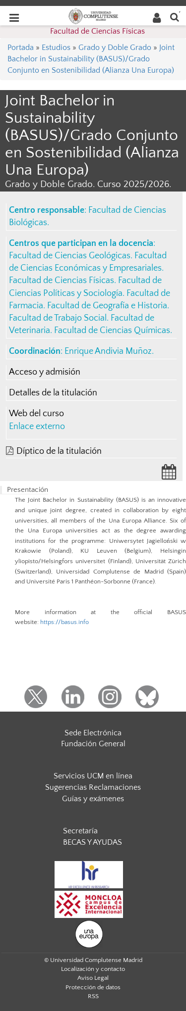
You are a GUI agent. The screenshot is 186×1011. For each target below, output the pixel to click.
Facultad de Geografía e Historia (107, 306)
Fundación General (93, 743)
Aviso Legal (93, 977)
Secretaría (80, 830)
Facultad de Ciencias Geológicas (69, 256)
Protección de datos (93, 987)
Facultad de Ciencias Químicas (112, 331)
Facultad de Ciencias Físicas (97, 31)
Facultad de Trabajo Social (58, 318)
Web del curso (36, 414)
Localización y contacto (93, 968)
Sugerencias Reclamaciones (93, 787)
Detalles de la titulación (53, 393)
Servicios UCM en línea (93, 775)
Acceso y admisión (44, 372)
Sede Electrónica (93, 732)
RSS (93, 996)
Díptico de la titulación (59, 451)
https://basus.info (64, 622)
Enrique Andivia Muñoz (108, 351)
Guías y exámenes (93, 798)
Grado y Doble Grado (114, 47)
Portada (20, 47)
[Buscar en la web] (174, 16)
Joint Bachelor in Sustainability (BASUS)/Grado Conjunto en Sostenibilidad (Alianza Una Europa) (91, 59)
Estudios (56, 47)
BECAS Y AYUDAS (92, 842)
